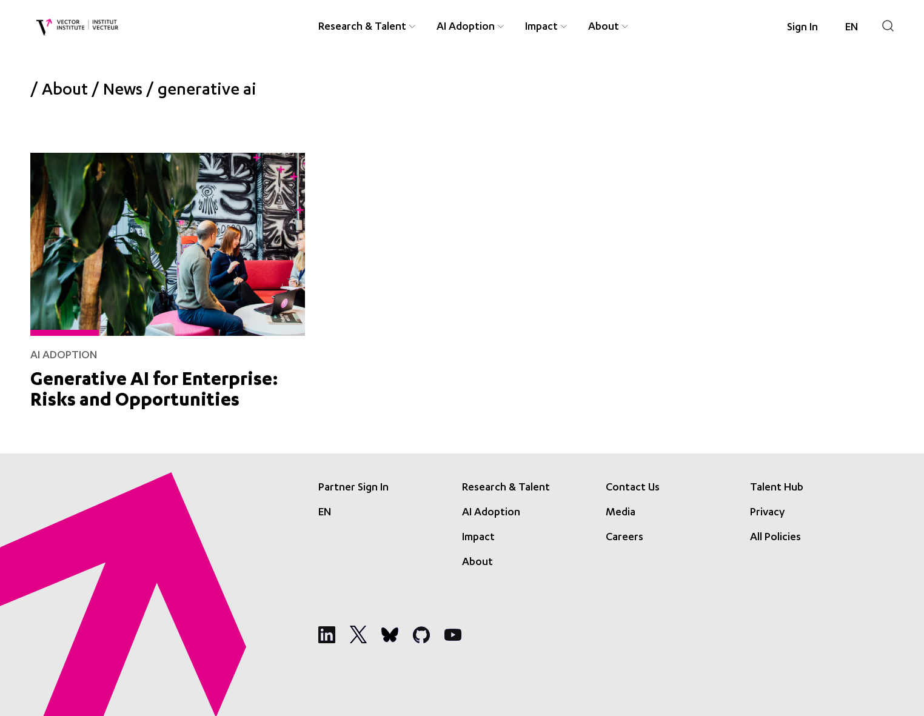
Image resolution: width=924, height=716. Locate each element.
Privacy (767, 513)
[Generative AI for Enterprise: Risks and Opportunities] (167, 279)
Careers (624, 538)
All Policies (775, 538)
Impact (478, 538)
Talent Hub (776, 488)
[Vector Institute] (77, 27)
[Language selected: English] (851, 27)
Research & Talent (506, 488)
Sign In (802, 28)
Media (620, 513)
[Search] (888, 26)
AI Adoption (491, 513)
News (122, 91)
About (65, 91)
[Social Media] (326, 634)
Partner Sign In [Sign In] (353, 488)
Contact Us (633, 488)
